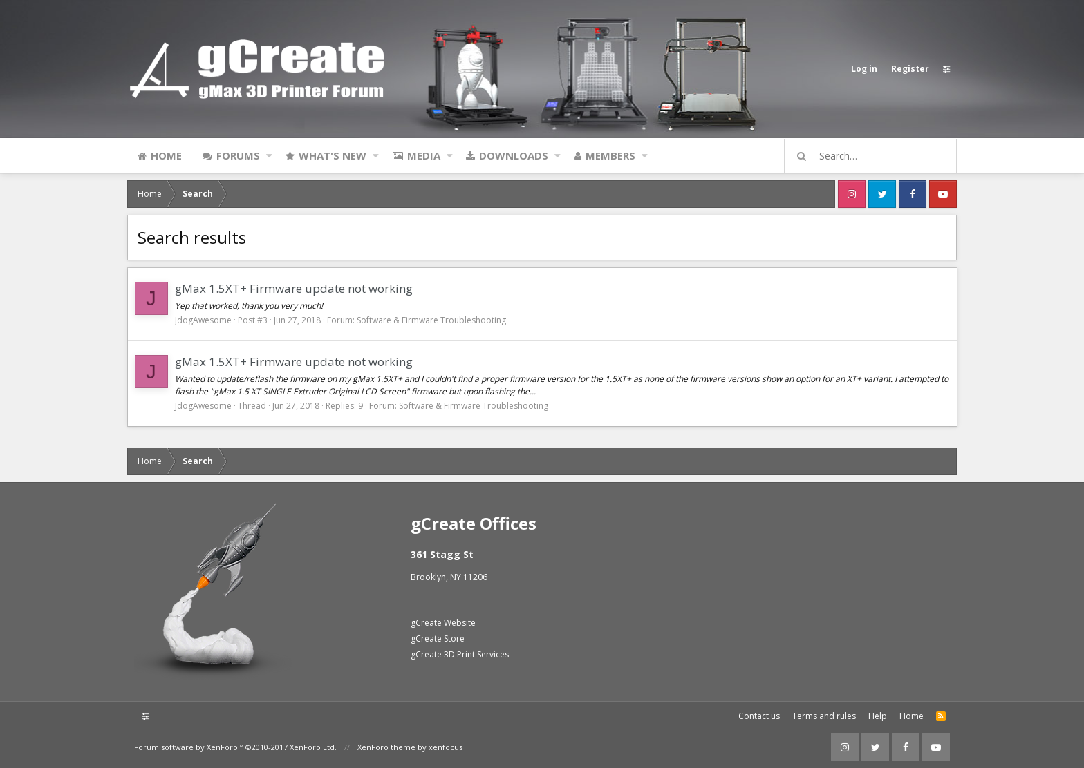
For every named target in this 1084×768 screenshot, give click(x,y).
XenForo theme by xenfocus (409, 747)
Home (166, 155)
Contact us (759, 716)
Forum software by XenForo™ (235, 747)
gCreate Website (443, 622)
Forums (238, 155)
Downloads (513, 155)
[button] (269, 155)
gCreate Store (438, 638)
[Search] (876, 156)
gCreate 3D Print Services (460, 654)
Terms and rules (824, 716)
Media (423, 155)
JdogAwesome (203, 320)
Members (610, 155)
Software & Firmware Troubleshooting (431, 320)
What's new (332, 155)
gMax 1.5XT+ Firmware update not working (294, 288)
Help (877, 716)
